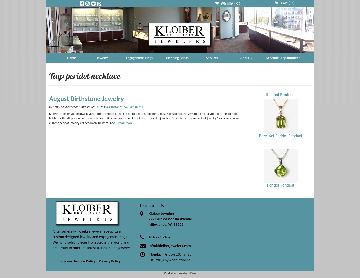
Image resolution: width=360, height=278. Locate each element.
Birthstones (114, 107)
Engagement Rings (141, 58)
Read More (125, 123)
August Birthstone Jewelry (86, 98)
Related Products (280, 94)
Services (213, 58)
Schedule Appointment (283, 58)
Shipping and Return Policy (74, 261)
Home (71, 58)
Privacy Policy (110, 261)
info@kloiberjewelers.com (170, 245)
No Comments (133, 107)
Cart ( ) (285, 2)
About (246, 58)
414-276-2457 (159, 237)
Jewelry (104, 58)
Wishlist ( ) (228, 3)
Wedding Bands (179, 58)
